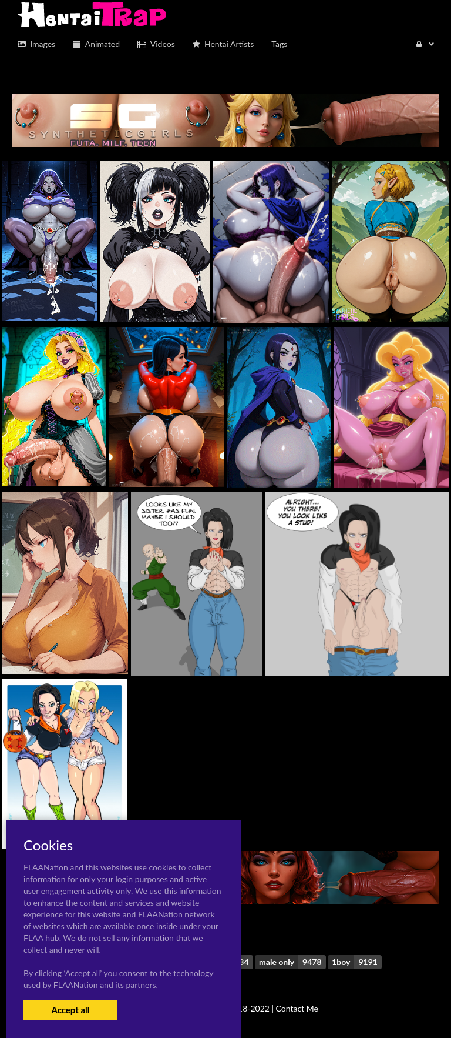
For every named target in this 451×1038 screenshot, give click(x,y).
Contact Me (297, 1008)
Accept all (70, 1009)
